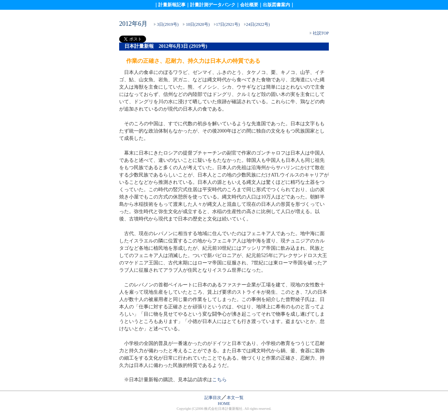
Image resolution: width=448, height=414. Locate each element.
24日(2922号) (258, 24)
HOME (224, 403)
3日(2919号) (168, 24)
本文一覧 (235, 397)
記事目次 (212, 397)
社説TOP (321, 33)
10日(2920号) (198, 24)
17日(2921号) (228, 24)
